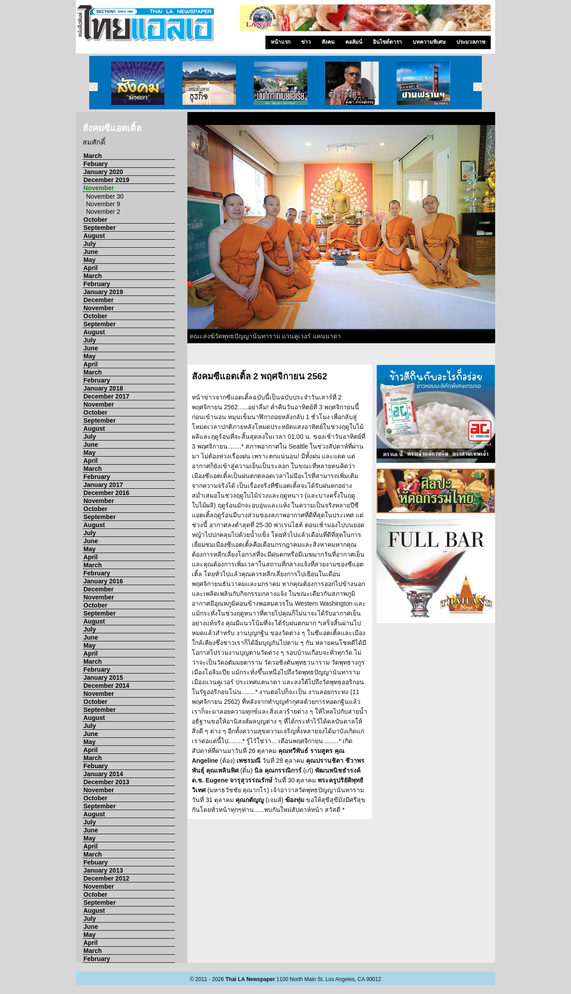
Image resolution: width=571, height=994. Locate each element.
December (98, 300)
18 (351, 357)
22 (395, 357)
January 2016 (103, 581)
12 (451, 347)
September (99, 227)
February (96, 283)
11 (440, 347)
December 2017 (106, 396)
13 (462, 347)
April (90, 267)
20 (373, 357)
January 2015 (103, 677)
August (94, 235)
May (89, 259)
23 (406, 357)
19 (362, 357)
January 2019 (103, 291)
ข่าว (306, 42)
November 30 (105, 196)
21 (384, 357)
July (89, 243)
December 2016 (106, 492)
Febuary (95, 163)
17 (339, 357)
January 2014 (103, 774)
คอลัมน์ (353, 42)
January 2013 (103, 870)
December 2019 (106, 179)
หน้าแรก (280, 42)
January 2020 (103, 171)
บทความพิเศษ (429, 42)
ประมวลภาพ (470, 42)
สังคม (328, 42)
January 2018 (103, 388)
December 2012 (106, 878)
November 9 (103, 204)
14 (473, 347)
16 (328, 357)
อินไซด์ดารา (387, 42)
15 (484, 347)
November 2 (103, 211)
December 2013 (106, 782)
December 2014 (106, 685)
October (95, 219)
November (98, 187)
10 (429, 347)
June (90, 251)
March (92, 155)
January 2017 (103, 484)
